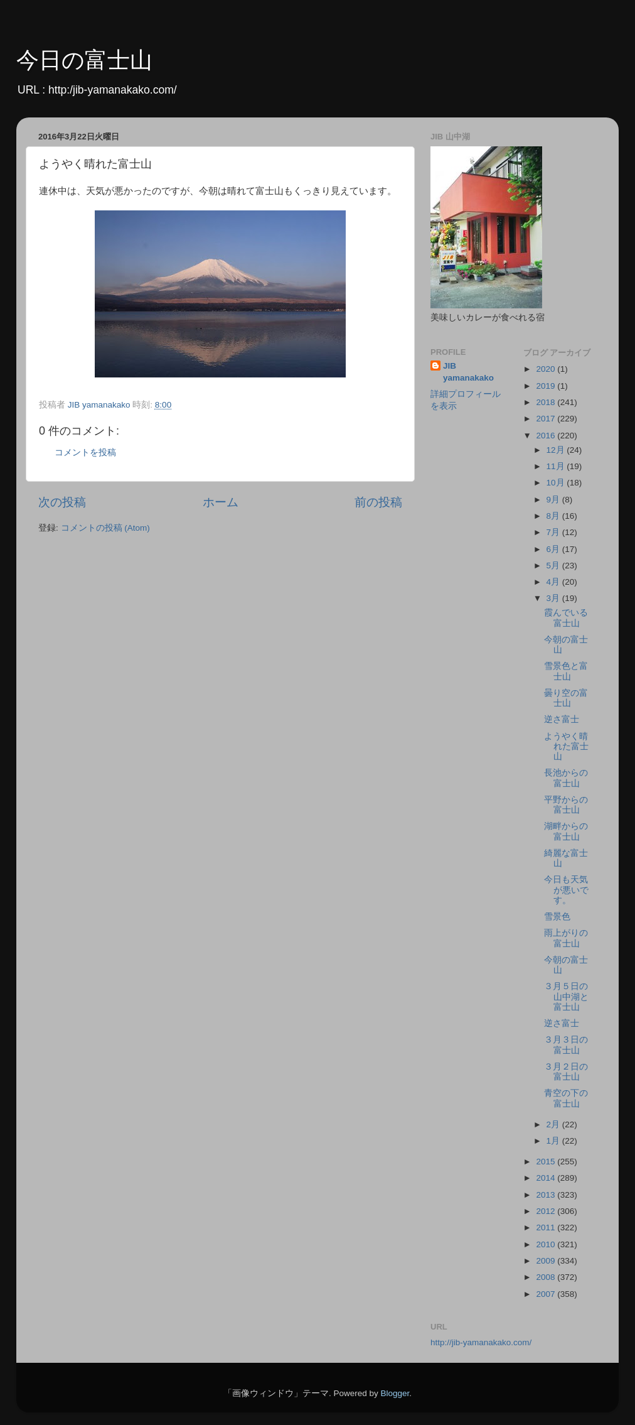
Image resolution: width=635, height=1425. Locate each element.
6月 (554, 549)
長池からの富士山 (566, 778)
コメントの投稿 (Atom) (105, 528)
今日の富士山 (84, 60)
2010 (546, 1244)
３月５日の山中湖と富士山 (566, 996)
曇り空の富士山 (566, 698)
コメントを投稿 (85, 452)
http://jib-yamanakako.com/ (480, 1342)
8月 (554, 516)
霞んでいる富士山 (566, 617)
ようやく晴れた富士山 (566, 746)
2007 (546, 1294)
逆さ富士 (561, 719)
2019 (546, 386)
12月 (557, 450)
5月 (554, 565)
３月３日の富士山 (566, 1044)
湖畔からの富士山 (566, 831)
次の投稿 (62, 502)
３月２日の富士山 (566, 1071)
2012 (546, 1211)
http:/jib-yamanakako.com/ (112, 90)
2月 (554, 1124)
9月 (554, 499)
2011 (546, 1227)
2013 (546, 1195)
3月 (554, 598)
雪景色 (557, 916)
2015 (546, 1161)
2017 (546, 418)
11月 (557, 466)
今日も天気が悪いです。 (566, 889)
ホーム (220, 502)
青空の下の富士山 (566, 1098)
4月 (554, 582)
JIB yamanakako (468, 371)
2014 (546, 1178)
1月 (554, 1141)
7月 (554, 532)
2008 (546, 1277)
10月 (557, 482)
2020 (546, 369)
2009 (546, 1260)
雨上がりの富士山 (566, 938)
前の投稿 (378, 502)
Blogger (394, 1393)
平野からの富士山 (566, 805)
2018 (546, 402)
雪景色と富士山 (566, 671)
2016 (546, 435)
